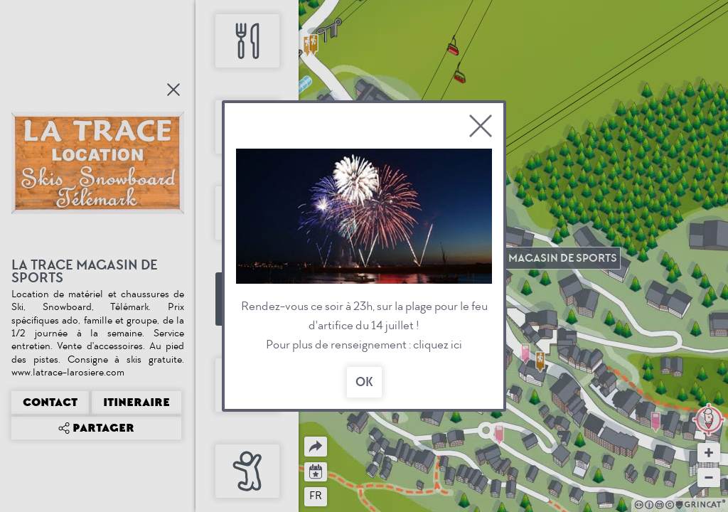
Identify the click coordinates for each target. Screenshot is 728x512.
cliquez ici (437, 344)
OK (364, 382)
